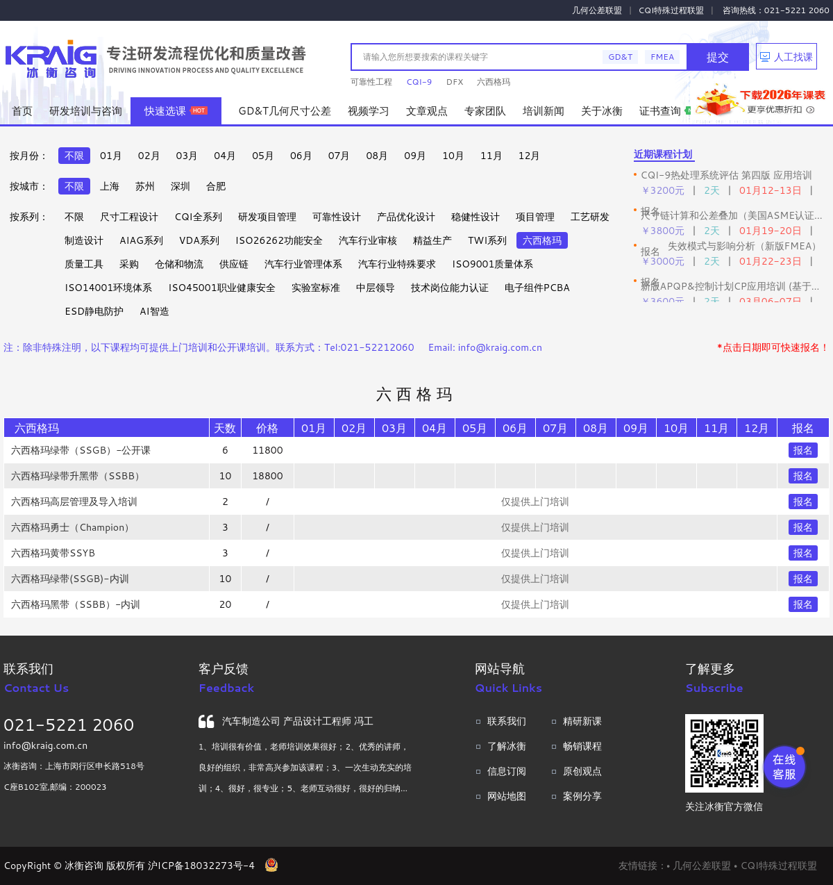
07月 (339, 156)
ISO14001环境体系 (108, 288)
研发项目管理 (267, 217)
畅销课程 (582, 746)
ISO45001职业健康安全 (221, 288)
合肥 (216, 186)
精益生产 (432, 240)
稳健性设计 (475, 217)
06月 (301, 156)
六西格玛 (493, 82)
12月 (530, 156)
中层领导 (375, 288)
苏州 (145, 186)
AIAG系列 (141, 240)
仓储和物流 (179, 264)
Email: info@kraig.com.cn (485, 347)
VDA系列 (199, 240)
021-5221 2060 (68, 724)
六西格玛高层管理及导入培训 (74, 501)
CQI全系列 (198, 217)
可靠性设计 (336, 217)
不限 (74, 156)
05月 (263, 156)
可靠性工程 (371, 82)
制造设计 (84, 240)
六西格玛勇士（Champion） (72, 527)
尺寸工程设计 (129, 217)
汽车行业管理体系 (303, 264)
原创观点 (582, 771)
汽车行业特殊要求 (397, 264)
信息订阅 (506, 771)
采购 (129, 264)
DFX (454, 82)
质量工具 (84, 264)
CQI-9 (419, 82)
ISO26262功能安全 (279, 240)
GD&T (620, 57)
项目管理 (535, 217)
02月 (149, 156)
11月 (491, 156)
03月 (187, 156)
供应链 (234, 264)
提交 (718, 57)
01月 (111, 156)
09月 (415, 156)
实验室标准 (316, 288)
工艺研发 (590, 217)
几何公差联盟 (597, 10)
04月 (225, 156)
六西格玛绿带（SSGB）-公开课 (81, 450)
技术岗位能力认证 (450, 288)
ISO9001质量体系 (492, 264)
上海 (109, 186)
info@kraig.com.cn (45, 745)
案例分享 (582, 796)
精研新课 (582, 721)
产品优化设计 (406, 217)
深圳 (180, 186)
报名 (803, 450)
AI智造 (154, 311)
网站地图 (506, 796)
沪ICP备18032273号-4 (201, 865)
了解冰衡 (506, 746)
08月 (377, 156)
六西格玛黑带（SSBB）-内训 (75, 604)
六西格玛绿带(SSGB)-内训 (70, 579)
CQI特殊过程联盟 (672, 10)
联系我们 (506, 721)
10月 (453, 156)
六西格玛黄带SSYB (53, 553)
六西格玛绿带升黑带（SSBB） (77, 476)
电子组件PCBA (537, 288)
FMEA (662, 57)
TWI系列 (487, 240)
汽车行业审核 (368, 240)
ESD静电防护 (94, 311)
